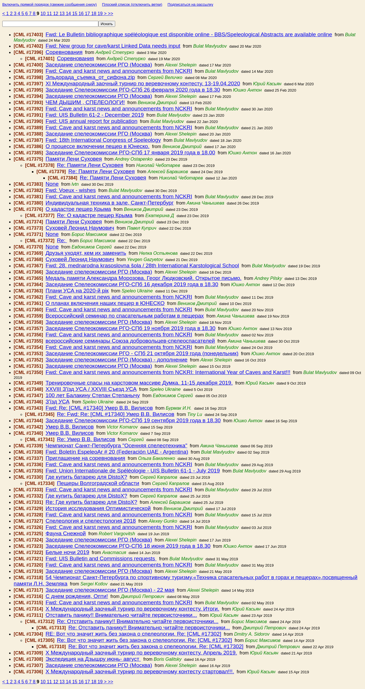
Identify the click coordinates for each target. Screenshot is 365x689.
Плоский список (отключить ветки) (132, 4)
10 (43, 13)
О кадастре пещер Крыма (78, 209)
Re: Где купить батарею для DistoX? (91, 502)
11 (50, 13)
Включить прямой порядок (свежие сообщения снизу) (49, 4)
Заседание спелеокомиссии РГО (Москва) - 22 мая (110, 590)
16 (81, 13)
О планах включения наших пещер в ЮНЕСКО (105, 303)
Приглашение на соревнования (85, 458)
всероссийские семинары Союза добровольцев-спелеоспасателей (130, 341)
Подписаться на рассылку (190, 4)
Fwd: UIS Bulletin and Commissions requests (101, 558)
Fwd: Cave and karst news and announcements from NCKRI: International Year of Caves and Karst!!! (168, 372)
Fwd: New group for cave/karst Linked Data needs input (113, 46)
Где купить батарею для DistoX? (86, 477)
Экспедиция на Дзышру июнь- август (93, 659)
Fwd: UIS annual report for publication (91, 121)
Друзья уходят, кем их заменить (86, 253)
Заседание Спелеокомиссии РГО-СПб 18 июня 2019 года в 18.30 (128, 546)
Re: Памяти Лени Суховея (90, 165)
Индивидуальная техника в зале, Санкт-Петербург (110, 203)
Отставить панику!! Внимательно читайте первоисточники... (121, 615)
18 (94, 13)
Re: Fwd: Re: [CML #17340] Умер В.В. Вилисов (115, 414)
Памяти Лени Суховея (74, 159)
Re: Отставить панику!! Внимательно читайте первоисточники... (137, 621)
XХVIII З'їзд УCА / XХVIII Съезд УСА (91, 389)
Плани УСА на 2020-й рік (77, 291)
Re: (62, 240)
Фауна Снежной (66, 533)
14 (69, 13)
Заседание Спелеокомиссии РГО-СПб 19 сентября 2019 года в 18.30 (133, 420)
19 (101, 13)
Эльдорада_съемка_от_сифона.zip (90, 77)
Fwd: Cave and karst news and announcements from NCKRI (119, 71)
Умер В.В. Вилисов (70, 427)
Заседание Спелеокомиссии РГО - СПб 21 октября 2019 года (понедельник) (142, 353)
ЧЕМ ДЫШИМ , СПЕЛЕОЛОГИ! (85, 102)
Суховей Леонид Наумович (80, 228)
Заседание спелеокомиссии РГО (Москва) (99, 65)
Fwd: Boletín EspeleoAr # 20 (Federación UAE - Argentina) (117, 452)
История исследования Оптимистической (98, 508)
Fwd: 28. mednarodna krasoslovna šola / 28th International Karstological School (142, 265)
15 (75, 13)
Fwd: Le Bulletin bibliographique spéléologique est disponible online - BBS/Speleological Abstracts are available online (189, 34)
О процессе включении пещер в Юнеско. (97, 146)
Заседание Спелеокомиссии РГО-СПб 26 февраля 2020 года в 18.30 (133, 90)
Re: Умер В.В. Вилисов (86, 439)
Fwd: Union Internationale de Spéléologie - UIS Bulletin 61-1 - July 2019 (133, 471)
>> (110, 13)
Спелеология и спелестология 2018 (91, 521)
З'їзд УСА (58, 402)
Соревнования (64, 52)
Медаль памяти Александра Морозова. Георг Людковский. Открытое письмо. (144, 278)
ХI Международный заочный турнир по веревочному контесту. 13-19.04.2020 (143, 83)
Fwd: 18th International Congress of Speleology (103, 140)
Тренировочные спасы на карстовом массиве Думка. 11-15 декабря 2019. (139, 383)
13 (63, 13)
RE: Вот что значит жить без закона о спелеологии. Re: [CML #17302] (133, 634)
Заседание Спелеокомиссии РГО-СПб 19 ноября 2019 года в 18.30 (131, 328)
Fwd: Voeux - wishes (71, 190)
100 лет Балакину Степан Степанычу (93, 395)
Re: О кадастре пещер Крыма (95, 215)
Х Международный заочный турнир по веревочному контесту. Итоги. (132, 609)
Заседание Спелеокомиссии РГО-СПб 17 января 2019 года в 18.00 (130, 152)
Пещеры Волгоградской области (98, 483)
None (52, 184)
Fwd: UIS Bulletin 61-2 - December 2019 (95, 115)
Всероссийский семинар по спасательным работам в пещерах (125, 316)
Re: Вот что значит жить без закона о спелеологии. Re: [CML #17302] (144, 640)
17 (88, 13)
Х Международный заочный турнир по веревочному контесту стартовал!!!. (140, 671)
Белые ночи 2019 (67, 552)
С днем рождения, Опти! (77, 596)
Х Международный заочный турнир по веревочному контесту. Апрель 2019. (141, 653)
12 (56, 13)
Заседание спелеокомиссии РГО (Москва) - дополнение (117, 360)
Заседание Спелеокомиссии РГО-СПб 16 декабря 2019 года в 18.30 (132, 284)
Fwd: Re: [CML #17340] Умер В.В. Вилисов (99, 408)
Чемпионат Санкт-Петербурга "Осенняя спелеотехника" (116, 445)
